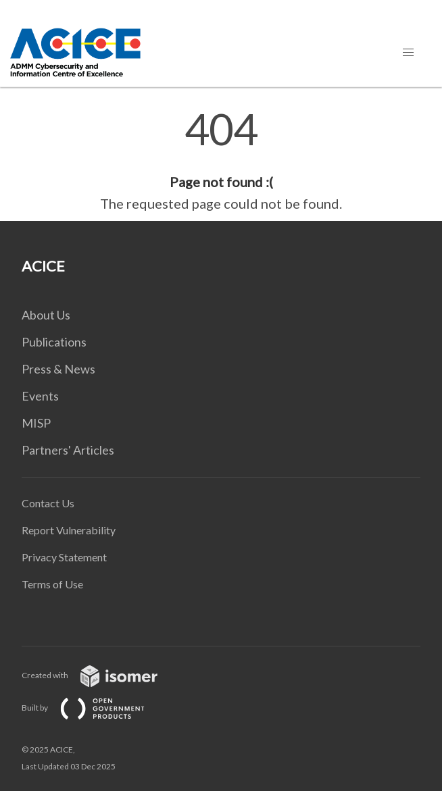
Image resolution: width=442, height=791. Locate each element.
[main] (221, 160)
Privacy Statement (64, 557)
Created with (100, 675)
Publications (54, 341)
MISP (36, 422)
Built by (94, 708)
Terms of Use (52, 584)
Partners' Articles (68, 449)
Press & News (58, 368)
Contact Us (48, 502)
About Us (46, 314)
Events (40, 395)
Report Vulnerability (69, 530)
